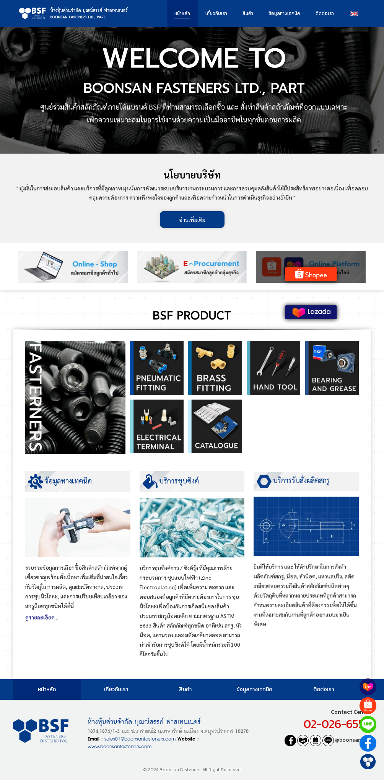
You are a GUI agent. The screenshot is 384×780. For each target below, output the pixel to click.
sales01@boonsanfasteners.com (140, 738)
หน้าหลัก (182, 13)
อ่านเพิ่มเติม (192, 219)
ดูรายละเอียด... (41, 619)
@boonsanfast (346, 740)
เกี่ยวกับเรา (216, 13)
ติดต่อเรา (325, 13)
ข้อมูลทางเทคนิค (284, 13)
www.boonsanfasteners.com (119, 745)
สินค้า (247, 13)
